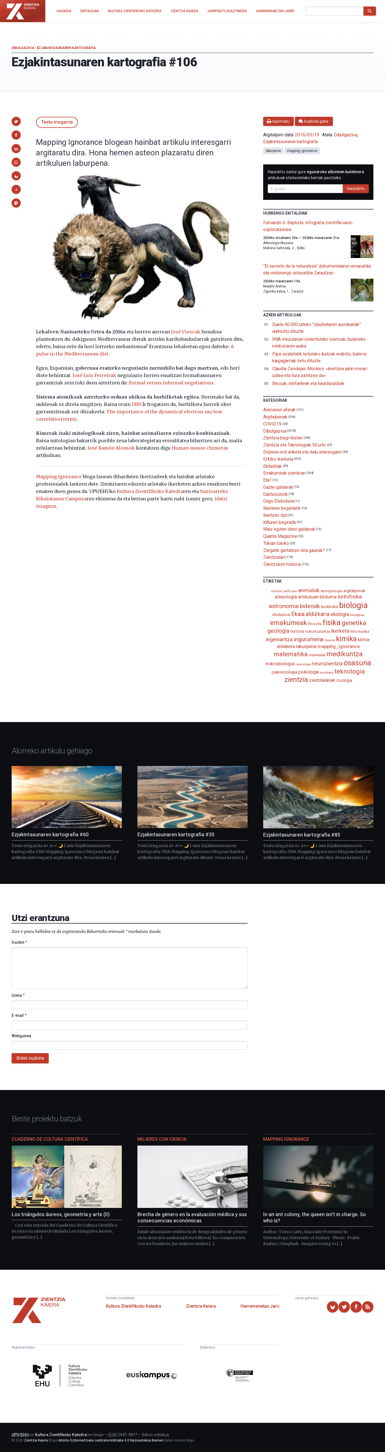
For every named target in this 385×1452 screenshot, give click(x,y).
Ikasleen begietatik (282, 508)
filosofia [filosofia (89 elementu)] (315, 624)
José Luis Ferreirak (94, 375)
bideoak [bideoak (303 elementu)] (310, 605)
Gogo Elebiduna (278, 501)
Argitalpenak (275, 417)
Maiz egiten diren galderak (289, 529)
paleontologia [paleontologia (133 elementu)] (284, 672)
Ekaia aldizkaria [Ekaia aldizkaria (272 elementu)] (310, 614)
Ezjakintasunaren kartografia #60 (50, 834)
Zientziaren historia (282, 564)
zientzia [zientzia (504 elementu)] (296, 679)
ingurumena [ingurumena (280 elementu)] (309, 639)
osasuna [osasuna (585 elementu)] (357, 663)
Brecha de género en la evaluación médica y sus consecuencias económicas (192, 1217)
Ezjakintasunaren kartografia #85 (301, 835)
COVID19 (272, 424)
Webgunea (21, 1036)
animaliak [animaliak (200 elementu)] (309, 590)
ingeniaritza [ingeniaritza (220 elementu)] (279, 639)
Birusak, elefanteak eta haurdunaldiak (308, 383)
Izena (18, 995)
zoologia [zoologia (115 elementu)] (344, 680)
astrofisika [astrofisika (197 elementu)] (350, 597)
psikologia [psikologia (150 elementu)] (308, 672)
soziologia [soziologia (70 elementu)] (326, 672)
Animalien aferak (279, 409)
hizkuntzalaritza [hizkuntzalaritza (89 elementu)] (317, 631)
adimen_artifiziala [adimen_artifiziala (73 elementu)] (284, 591)
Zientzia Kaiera (201, 1306)
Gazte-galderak (278, 487)
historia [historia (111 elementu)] (297, 631)
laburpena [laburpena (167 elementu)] (306, 646)
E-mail (19, 1015)
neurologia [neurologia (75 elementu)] (303, 664)
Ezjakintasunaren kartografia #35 (175, 834)
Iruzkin (19, 942)
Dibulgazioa (23, 48)
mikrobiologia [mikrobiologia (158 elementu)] (279, 663)
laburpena (273, 151)
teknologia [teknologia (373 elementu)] (349, 671)
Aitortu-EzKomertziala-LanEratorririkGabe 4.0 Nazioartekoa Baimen (111, 1440)
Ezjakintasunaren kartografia (66, 48)
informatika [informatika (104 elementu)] (359, 631)
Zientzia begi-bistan (283, 438)
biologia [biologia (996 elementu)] (353, 605)
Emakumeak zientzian (284, 473)
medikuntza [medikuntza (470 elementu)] (344, 654)
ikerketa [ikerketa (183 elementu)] (340, 631)
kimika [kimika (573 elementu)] (346, 638)
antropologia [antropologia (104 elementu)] (331, 591)
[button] (16, 121)
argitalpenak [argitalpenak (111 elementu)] (354, 591)
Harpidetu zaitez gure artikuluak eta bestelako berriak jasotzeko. (316, 175)
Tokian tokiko (276, 543)
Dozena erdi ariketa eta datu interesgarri (302, 452)
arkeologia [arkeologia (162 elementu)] (286, 597)
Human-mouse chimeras (200, 448)
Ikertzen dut (275, 515)
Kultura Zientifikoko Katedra (150, 491)
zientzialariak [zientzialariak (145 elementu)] (322, 680)
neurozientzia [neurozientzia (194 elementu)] (327, 663)
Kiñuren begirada (279, 522)
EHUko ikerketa (278, 459)
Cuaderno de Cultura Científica (50, 1139)
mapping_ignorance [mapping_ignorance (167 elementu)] (339, 646)
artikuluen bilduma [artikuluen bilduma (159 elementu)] (317, 597)
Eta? (267, 480)
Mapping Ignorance (59, 476)
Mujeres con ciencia (161, 1139)
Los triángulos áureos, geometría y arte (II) (61, 1214)
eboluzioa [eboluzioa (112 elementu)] (281, 614)
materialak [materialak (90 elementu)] (317, 655)
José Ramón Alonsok (111, 448)
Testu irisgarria (57, 122)
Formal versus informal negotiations (171, 383)
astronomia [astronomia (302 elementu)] (283, 605)
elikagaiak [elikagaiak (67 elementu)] (357, 615)
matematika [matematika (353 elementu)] (291, 654)
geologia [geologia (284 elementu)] (278, 630)
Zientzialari (274, 557)
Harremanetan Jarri (260, 1306)
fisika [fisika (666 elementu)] (332, 622)
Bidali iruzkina (30, 1058)
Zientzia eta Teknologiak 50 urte (294, 445)
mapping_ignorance (302, 151)
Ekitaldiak (272, 466)
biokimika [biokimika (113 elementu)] (329, 606)
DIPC (137, 404)
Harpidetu (356, 188)
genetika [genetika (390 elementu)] (354, 623)
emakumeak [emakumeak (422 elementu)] (288, 623)
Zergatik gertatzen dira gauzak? (294, 550)
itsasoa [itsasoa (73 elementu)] (330, 640)
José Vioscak (185, 332)
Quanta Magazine (280, 536)
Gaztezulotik (275, 494)
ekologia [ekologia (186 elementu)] (340, 614)
